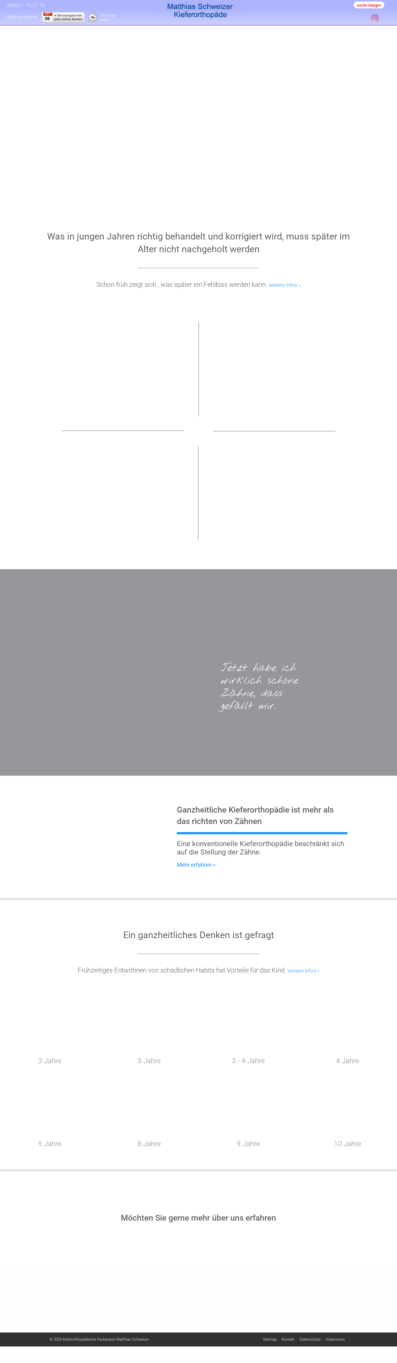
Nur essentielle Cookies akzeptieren (346, 1327)
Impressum (378, 1349)
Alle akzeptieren (346, 1299)
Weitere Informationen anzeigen (346, 1339)
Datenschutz (359, 1349)
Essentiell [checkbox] (319, 1285)
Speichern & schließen (346, 1313)
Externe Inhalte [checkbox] (346, 1285)
